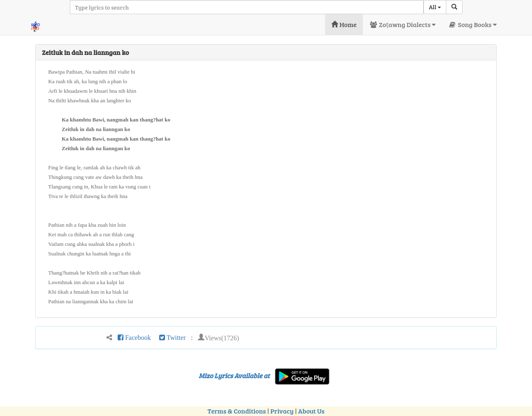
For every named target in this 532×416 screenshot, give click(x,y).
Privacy (282, 410)
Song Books (472, 24)
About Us (311, 410)
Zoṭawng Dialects (402, 24)
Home (344, 24)
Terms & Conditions (236, 410)
